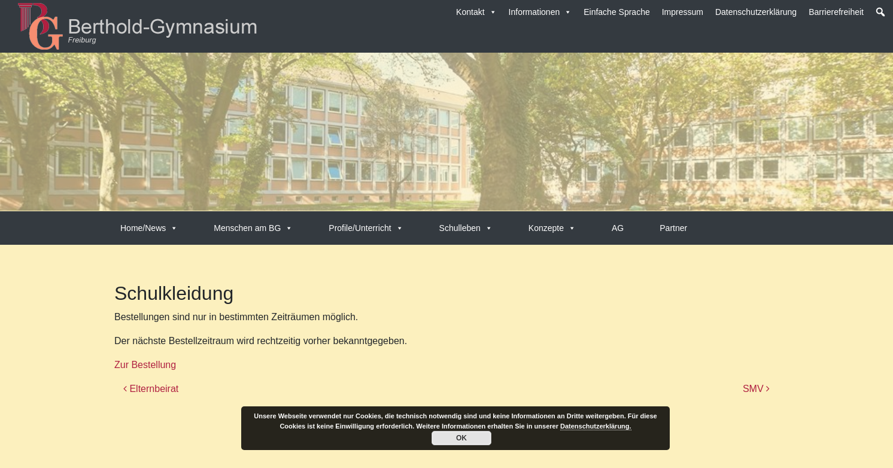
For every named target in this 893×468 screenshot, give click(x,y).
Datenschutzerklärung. (595, 426)
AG (618, 228)
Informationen (540, 12)
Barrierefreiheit (836, 12)
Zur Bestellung (145, 365)
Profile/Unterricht (366, 228)
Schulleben (466, 228)
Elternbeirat (150, 389)
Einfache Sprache (617, 12)
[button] (880, 12)
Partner (673, 228)
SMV (756, 389)
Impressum (682, 12)
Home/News (149, 228)
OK (461, 438)
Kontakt (476, 12)
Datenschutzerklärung (756, 12)
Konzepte (552, 228)
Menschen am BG (253, 228)
